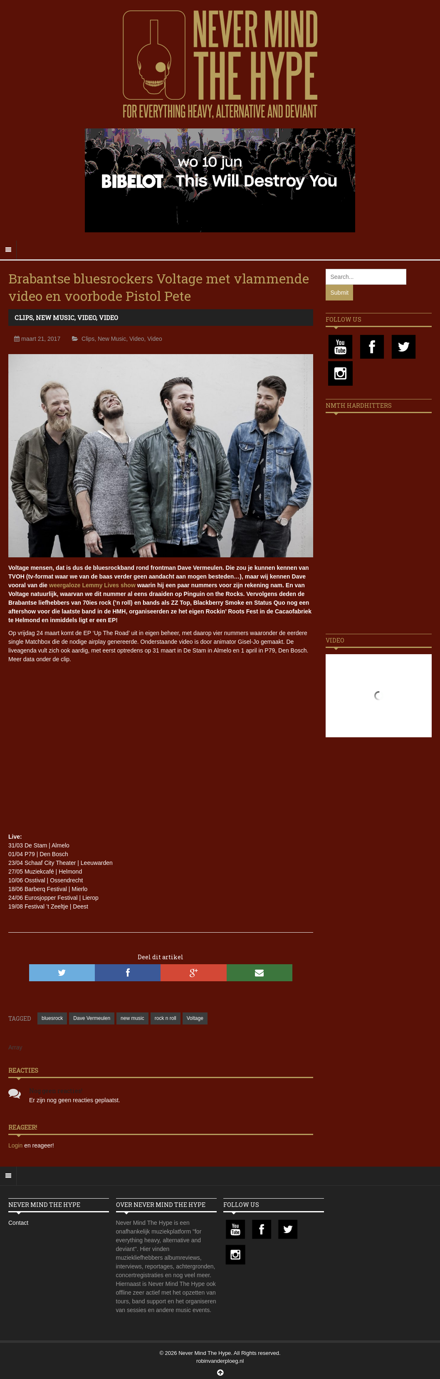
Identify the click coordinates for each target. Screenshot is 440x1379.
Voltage (195, 1018)
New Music (55, 317)
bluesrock (52, 1018)
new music (132, 1018)
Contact (18, 1222)
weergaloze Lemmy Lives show (92, 585)
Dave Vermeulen (91, 1018)
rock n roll (165, 1018)
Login (16, 1145)
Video (86, 317)
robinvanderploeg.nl (220, 1361)
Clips (24, 317)
